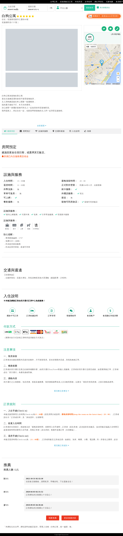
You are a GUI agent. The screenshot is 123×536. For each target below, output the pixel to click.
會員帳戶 (118, 2)
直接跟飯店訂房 (65, 2)
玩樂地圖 (108, 2)
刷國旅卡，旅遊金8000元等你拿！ (104, 16)
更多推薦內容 (70, 518)
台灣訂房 (52, 2)
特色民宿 (77, 2)
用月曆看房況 (103, 8)
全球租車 (87, 2)
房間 (25, 131)
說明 (74, 131)
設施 (41, 131)
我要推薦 (53, 518)
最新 (9, 131)
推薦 (87, 131)
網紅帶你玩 (97, 2)
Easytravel (65, 534)
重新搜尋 (89, 8)
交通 (59, 131)
